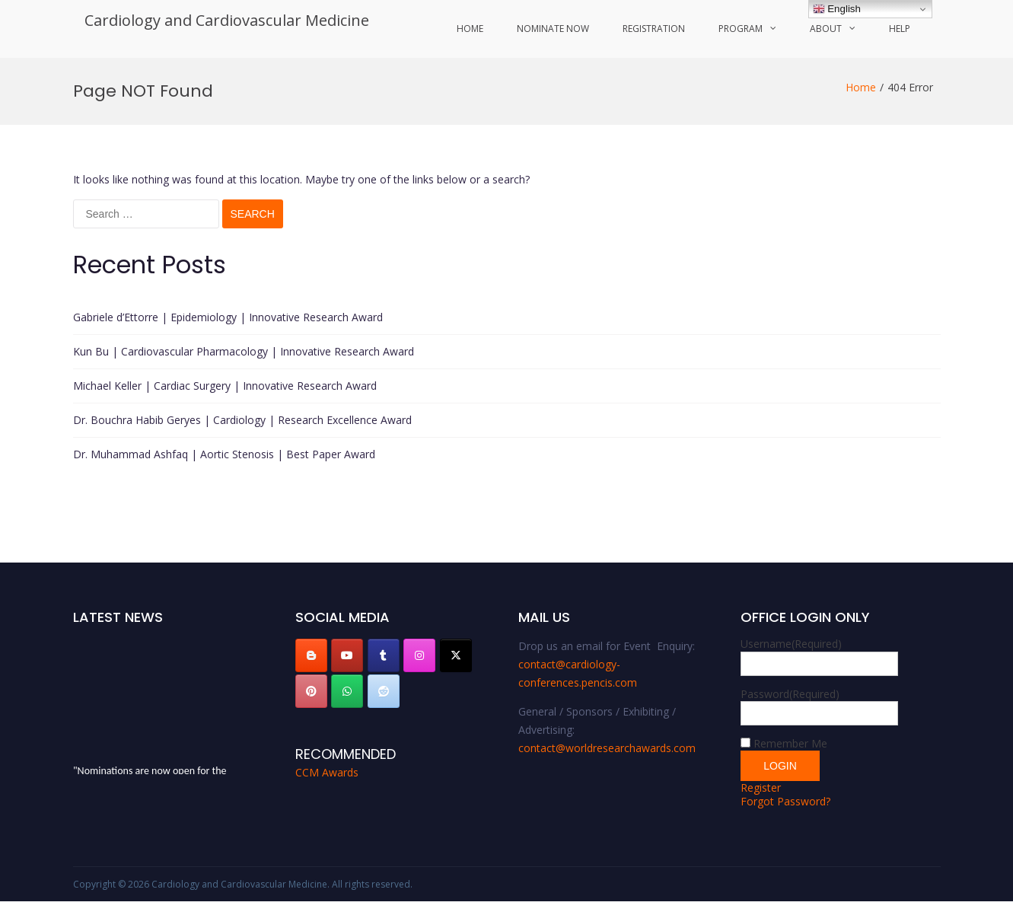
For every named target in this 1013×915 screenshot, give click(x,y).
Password (790, 694)
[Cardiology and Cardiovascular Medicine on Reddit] (384, 691)
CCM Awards (326, 772)
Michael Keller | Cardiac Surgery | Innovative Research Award (225, 385)
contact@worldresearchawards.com (607, 748)
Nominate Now (553, 28)
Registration (654, 28)
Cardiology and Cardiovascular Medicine (226, 20)
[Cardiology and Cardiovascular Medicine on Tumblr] (384, 655)
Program (740, 28)
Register (761, 787)
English (837, 9)
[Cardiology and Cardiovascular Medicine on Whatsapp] (347, 691)
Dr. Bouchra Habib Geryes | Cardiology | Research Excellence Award (242, 420)
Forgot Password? (785, 801)
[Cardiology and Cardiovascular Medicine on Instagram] (419, 655)
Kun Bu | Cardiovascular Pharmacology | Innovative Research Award (243, 351)
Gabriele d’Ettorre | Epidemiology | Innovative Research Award (228, 317)
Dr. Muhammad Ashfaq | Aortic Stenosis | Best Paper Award (224, 454)
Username (791, 643)
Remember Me (790, 743)
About (826, 28)
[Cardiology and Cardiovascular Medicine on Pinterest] (311, 691)
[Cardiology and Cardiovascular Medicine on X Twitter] (456, 655)
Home (470, 28)
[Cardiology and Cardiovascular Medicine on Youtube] (347, 655)
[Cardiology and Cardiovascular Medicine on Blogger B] (311, 655)
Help (899, 28)
